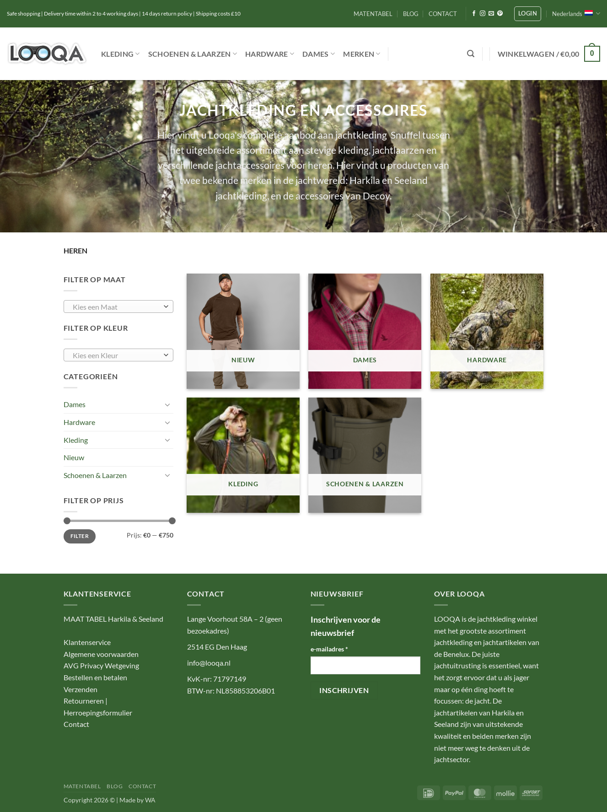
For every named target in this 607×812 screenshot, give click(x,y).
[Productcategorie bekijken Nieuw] (243, 331)
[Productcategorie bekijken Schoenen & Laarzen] (364, 455)
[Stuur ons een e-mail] (491, 14)
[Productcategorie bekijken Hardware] (486, 331)
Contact (76, 724)
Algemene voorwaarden (101, 654)
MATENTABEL (373, 13)
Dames (318, 54)
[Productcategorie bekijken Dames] (364, 331)
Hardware (269, 54)
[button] (527, 13)
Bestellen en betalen (95, 677)
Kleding (120, 54)
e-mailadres (329, 649)
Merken (361, 54)
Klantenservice (87, 642)
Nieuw (74, 457)
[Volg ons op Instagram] (482, 14)
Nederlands (576, 13)
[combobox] (118, 306)
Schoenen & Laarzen (192, 54)
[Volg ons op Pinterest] (500, 14)
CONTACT (443, 13)
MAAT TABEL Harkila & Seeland (113, 618)
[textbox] (116, 307)
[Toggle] (167, 404)
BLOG (411, 13)
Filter (79, 535)
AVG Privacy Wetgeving (101, 665)
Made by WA (137, 800)
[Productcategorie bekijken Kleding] (243, 455)
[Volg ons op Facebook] (474, 14)
